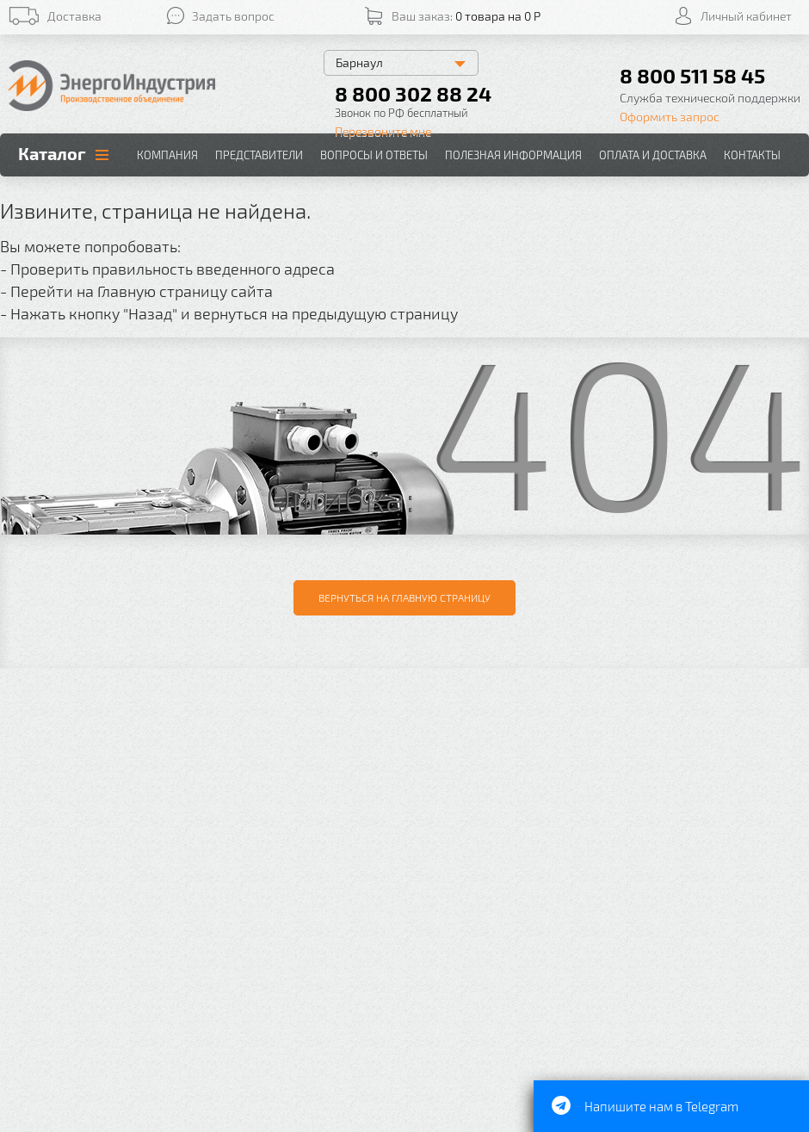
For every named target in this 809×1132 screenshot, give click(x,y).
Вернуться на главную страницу (404, 597)
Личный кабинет (746, 16)
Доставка (74, 16)
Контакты (752, 155)
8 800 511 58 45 (692, 75)
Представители (259, 155)
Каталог (52, 153)
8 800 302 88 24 (413, 93)
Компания (167, 155)
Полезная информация (513, 155)
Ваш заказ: (466, 16)
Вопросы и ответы (374, 155)
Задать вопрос (233, 16)
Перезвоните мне (383, 131)
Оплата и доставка (653, 155)
